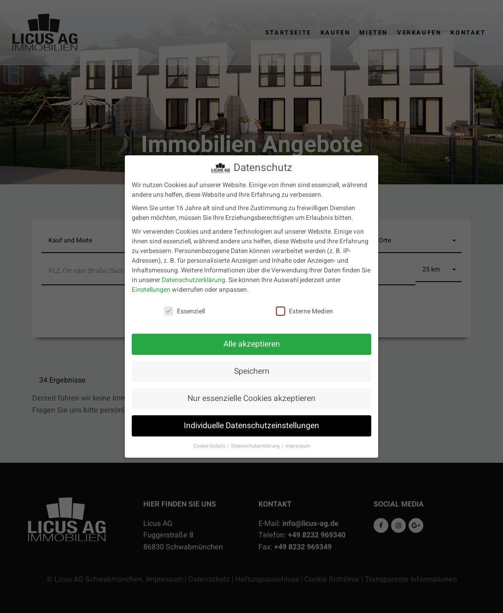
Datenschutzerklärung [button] (256, 445)
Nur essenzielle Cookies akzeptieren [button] (251, 398)
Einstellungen (151, 290)
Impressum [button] (298, 445)
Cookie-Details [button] (210, 445)
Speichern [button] (251, 371)
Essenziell (184, 311)
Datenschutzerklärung (193, 280)
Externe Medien (304, 311)
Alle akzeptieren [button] (251, 344)
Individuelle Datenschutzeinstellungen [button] (251, 425)
